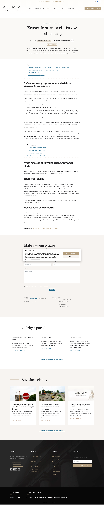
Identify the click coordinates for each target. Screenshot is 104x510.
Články (49, 8)
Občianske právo (35, 472)
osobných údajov (43, 286)
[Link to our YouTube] (16, 470)
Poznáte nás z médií (34, 492)
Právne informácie (56, 472)
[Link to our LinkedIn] (19, 470)
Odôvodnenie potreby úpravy (36, 75)
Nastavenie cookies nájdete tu (37, 257)
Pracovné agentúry (36, 461)
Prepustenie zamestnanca (35, 153)
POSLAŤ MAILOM (46, 228)
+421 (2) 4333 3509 (16, 462)
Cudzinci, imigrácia (36, 456)
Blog (53, 461)
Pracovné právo (57, 23)
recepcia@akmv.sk (58, 1)
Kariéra (54, 474)
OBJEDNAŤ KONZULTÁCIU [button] (93, 8)
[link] (76, 8)
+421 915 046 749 (44, 1)
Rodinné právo (34, 467)
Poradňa (57, 8)
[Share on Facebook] (33, 228)
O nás (64, 8)
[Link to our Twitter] (14, 470)
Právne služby (39, 8)
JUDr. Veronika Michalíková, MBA (61, 40)
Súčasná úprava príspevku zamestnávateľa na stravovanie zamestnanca (48, 67)
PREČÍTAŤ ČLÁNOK (17, 420)
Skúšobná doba (46, 338)
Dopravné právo (35, 469)
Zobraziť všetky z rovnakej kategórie (36, 156)
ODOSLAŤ (52, 290)
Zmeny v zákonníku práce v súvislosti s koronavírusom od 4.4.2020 (51, 407)
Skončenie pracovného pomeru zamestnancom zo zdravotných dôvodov (23, 407)
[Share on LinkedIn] (38, 228)
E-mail (54, 262)
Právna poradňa (56, 464)
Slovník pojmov (56, 456)
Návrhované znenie (33, 72)
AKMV (11, 8)
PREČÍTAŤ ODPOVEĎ (18, 350)
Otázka (26, 268)
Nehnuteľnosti (34, 464)
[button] (97, 1)
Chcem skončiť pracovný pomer (36, 150)
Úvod (30, 8)
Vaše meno (27, 262)
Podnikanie (34, 459)
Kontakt (71, 8)
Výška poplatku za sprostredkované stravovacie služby (43, 70)
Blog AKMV (49, 23)
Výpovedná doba (75, 338)
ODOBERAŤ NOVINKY (82, 465)
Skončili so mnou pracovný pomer (37, 147)
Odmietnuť (70, 256)
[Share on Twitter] (36, 228)
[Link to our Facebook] (11, 470)
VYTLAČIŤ (56, 228)
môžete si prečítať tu (35, 259)
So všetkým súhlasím (70, 253)
